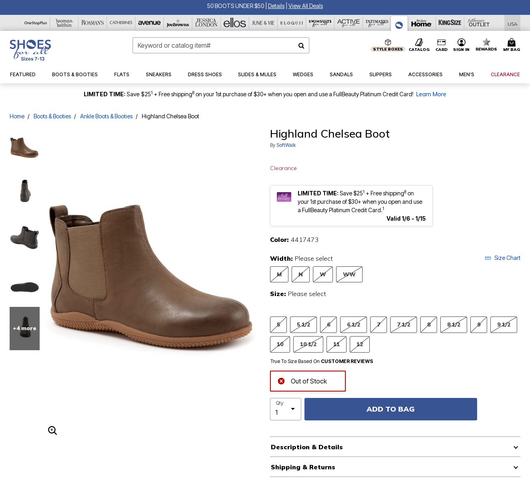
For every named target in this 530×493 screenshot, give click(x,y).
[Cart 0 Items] (512, 45)
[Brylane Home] (421, 23)
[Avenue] (149, 23)
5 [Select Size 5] (278, 324)
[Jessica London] (206, 23)
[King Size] (450, 23)
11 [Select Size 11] (336, 344)
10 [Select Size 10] (280, 344)
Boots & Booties (52, 116)
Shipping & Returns (303, 467)
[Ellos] (235, 23)
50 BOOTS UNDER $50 (236, 5)
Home (17, 116)
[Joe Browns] (178, 23)
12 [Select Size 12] (360, 344)
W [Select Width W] (323, 274)
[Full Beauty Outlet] (478, 23)
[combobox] (221, 45)
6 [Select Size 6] (328, 324)
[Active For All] (349, 23)
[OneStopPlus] (36, 23)
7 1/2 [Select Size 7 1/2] (403, 324)
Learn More (431, 94)
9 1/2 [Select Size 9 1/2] (503, 324)
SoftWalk (286, 145)
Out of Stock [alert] (302, 380)
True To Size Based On (321, 361)
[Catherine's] (121, 23)
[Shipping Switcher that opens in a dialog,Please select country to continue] (512, 23)
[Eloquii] (292, 23)
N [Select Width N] (300, 274)
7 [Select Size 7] (378, 324)
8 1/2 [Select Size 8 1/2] (453, 324)
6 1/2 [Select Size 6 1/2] (353, 324)
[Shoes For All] (399, 23)
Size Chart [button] (502, 257)
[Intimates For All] (377, 23)
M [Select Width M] (279, 274)
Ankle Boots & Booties (106, 116)
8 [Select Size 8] (428, 324)
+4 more (24, 328)
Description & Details (307, 447)
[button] (276, 5)
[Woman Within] (64, 23)
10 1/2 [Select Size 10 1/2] (308, 344)
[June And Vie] (263, 23)
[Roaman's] (93, 23)
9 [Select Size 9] (478, 324)
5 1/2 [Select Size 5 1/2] (303, 324)
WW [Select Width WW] (349, 274)
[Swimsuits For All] (320, 23)
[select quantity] (285, 409)
